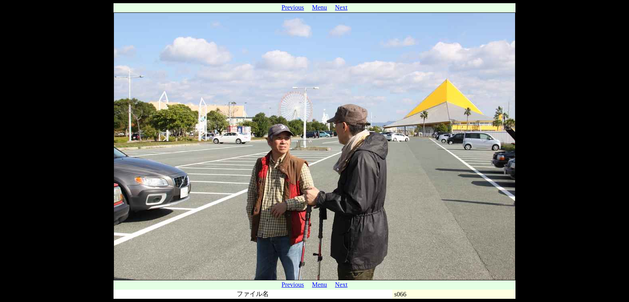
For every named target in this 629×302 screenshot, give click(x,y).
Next (341, 7)
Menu (319, 7)
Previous (293, 7)
